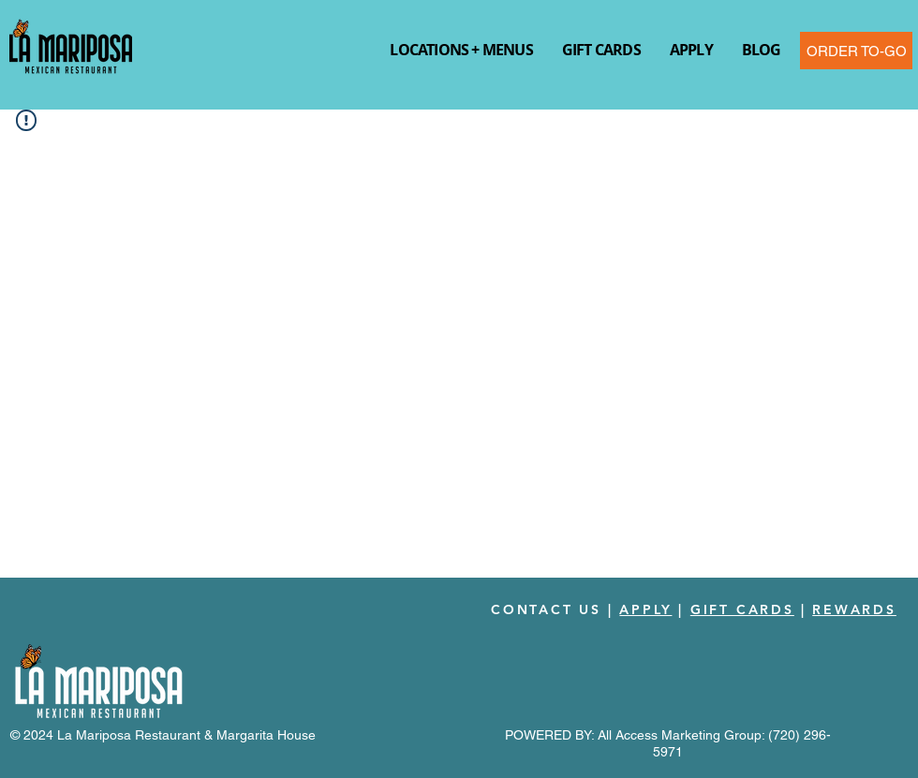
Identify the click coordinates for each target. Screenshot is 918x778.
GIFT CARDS (742, 609)
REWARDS (854, 609)
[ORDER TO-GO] (856, 50)
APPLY (645, 609)
